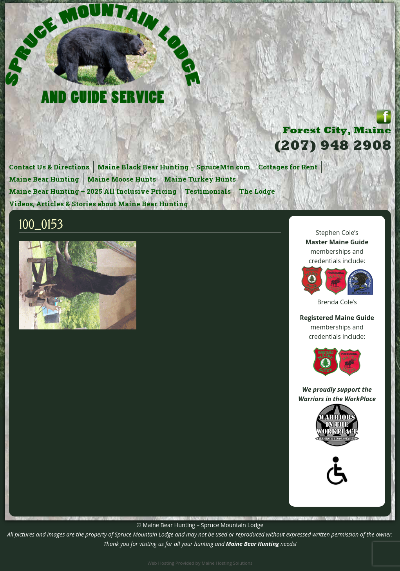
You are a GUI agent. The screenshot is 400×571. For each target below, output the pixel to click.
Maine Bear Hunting (44, 179)
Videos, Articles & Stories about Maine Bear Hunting (98, 203)
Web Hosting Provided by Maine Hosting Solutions (199, 563)
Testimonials (208, 191)
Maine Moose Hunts (121, 179)
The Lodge (257, 191)
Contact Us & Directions (49, 166)
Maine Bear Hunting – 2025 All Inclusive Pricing (93, 191)
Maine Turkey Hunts (200, 179)
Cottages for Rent (287, 166)
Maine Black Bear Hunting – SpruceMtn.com (174, 166)
